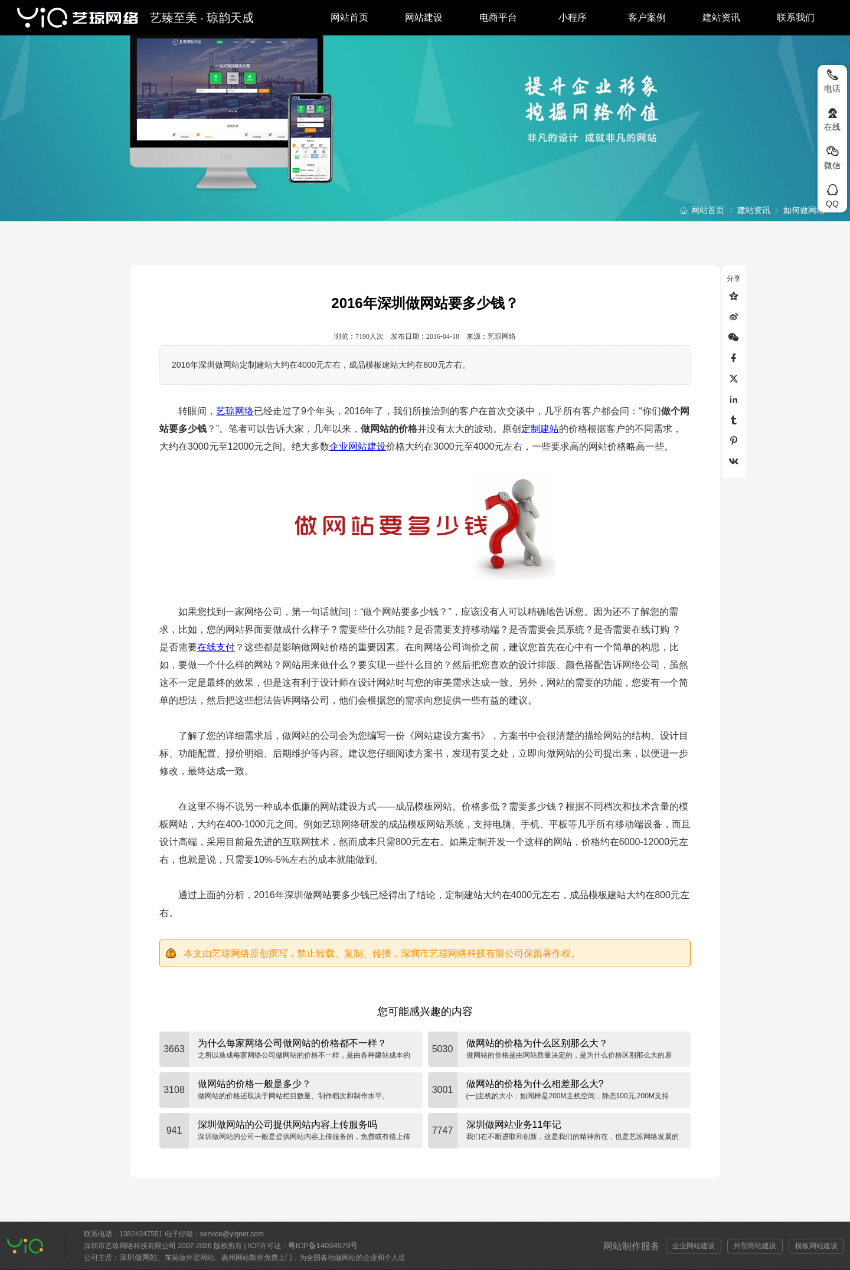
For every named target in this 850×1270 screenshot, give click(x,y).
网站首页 (349, 17)
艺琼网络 (235, 411)
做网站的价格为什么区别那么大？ (537, 1043)
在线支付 (216, 647)
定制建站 (540, 429)
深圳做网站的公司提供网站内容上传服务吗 (287, 1125)
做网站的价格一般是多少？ (254, 1084)
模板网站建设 (816, 1246)
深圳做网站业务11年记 (514, 1125)
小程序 (572, 17)
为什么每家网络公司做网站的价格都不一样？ (292, 1043)
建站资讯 (721, 17)
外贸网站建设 (755, 1246)
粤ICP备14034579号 (323, 1245)
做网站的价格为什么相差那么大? (535, 1084)
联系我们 (796, 17)
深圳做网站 (138, 1257)
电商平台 (498, 17)
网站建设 (424, 17)
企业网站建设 (357, 446)
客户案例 (647, 17)
